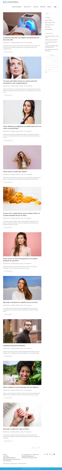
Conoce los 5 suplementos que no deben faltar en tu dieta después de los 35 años (21, 214)
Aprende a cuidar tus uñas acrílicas (16, 429)
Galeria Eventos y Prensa (49, 24)
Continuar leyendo (8, 51)
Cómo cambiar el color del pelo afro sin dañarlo (20, 387)
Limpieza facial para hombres (14, 345)
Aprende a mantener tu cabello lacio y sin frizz (20, 302)
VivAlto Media (38, 468)
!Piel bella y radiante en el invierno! (51, 39)
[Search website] (58, 7)
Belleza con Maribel (48, 20)
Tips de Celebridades (49, 29)
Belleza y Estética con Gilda (17, 42)
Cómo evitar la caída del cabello (15, 172)
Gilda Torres (7, 42)
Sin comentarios (29, 42)
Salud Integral (47, 27)
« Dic (46, 72)
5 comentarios (28, 131)
